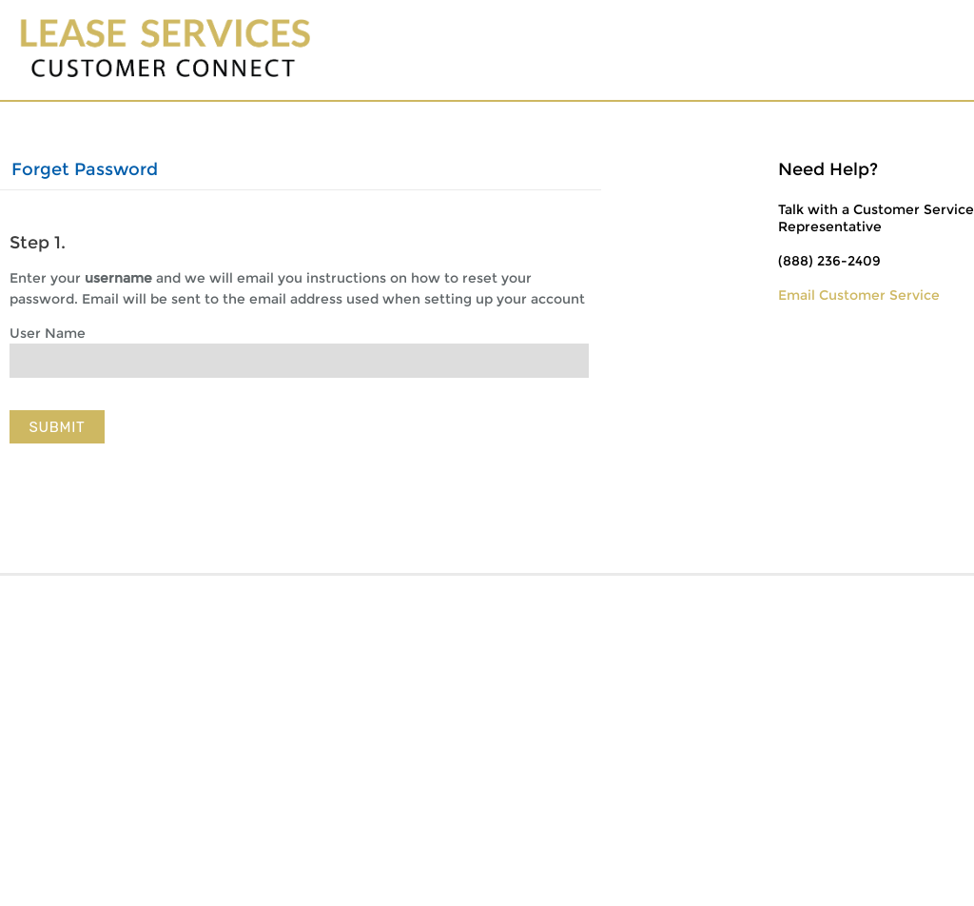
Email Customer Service (859, 295)
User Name (48, 333)
